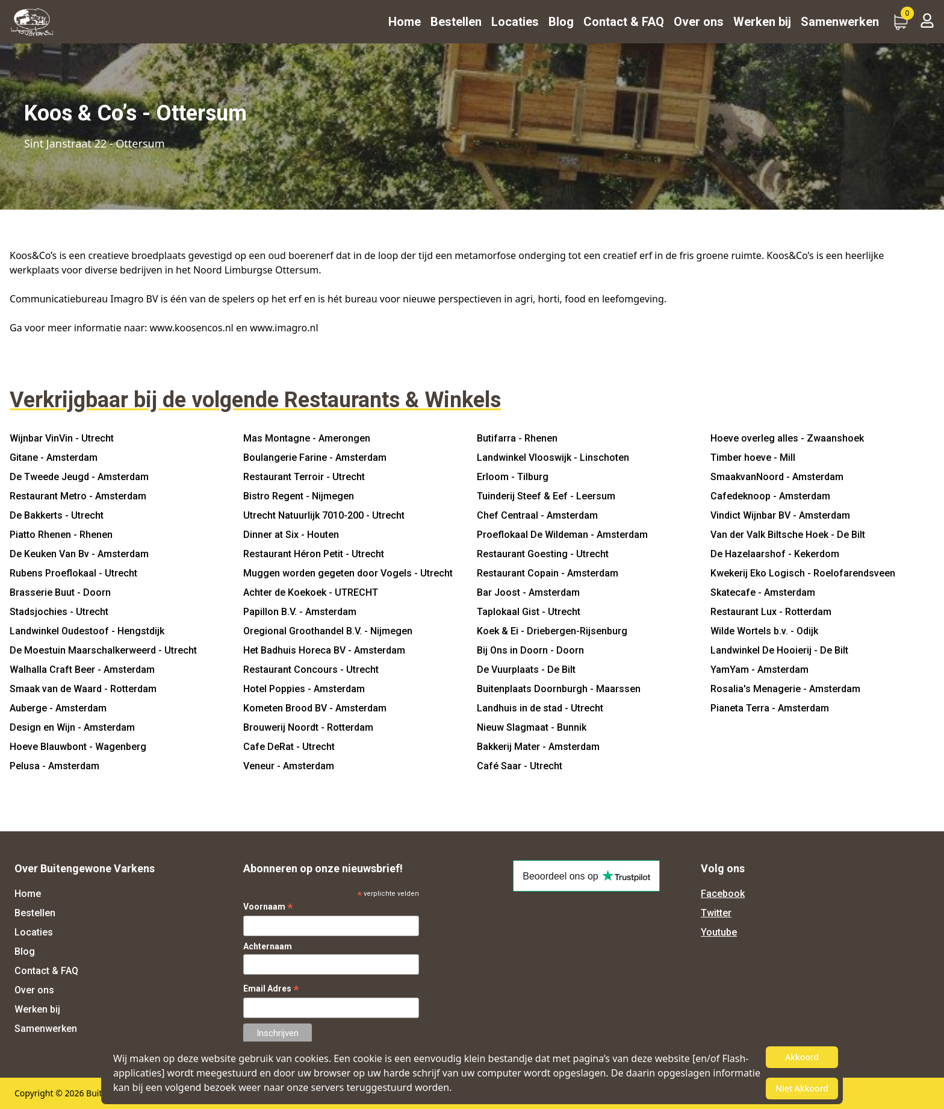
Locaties (515, 21)
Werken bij (762, 21)
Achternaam (267, 946)
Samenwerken (840, 21)
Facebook (723, 893)
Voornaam (268, 907)
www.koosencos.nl (192, 327)
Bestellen (456, 21)
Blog (561, 21)
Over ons (699, 21)
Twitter (716, 913)
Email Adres (271, 989)
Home (404, 21)
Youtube (719, 932)
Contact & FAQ (623, 21)
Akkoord (802, 1057)
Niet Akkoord (801, 1088)
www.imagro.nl (284, 327)
